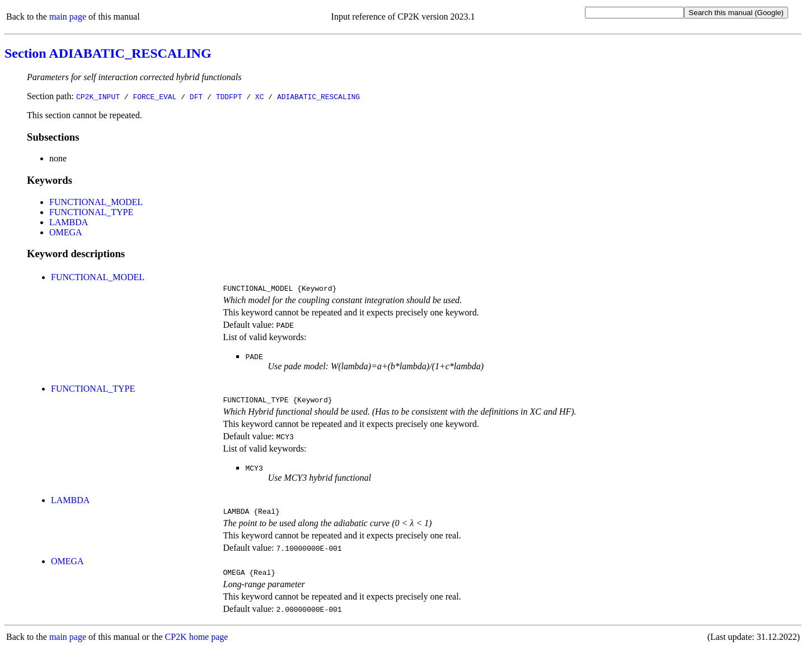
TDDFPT (229, 96)
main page (67, 16)
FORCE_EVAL (154, 96)
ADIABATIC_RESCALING (318, 96)
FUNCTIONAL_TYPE (91, 212)
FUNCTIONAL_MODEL (96, 202)
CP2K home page (196, 643)
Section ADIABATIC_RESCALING (108, 53)
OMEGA (65, 232)
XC (259, 96)
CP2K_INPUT (98, 96)
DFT (196, 96)
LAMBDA (68, 222)
